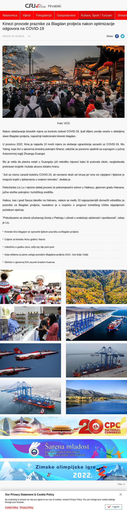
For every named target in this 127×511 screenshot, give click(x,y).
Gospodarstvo (66, 15)
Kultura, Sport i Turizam (96, 15)
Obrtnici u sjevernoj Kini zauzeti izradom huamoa (29, 262)
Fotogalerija (44, 15)
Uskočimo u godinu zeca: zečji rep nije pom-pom (29, 247)
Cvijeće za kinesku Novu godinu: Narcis (24, 239)
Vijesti (27, 15)
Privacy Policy (26, 507)
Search (120, 6)
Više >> (121, 484)
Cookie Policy (11, 507)
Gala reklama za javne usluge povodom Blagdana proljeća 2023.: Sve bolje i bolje (46, 254)
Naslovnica (10, 15)
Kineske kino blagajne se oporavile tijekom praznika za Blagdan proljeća (41, 231)
